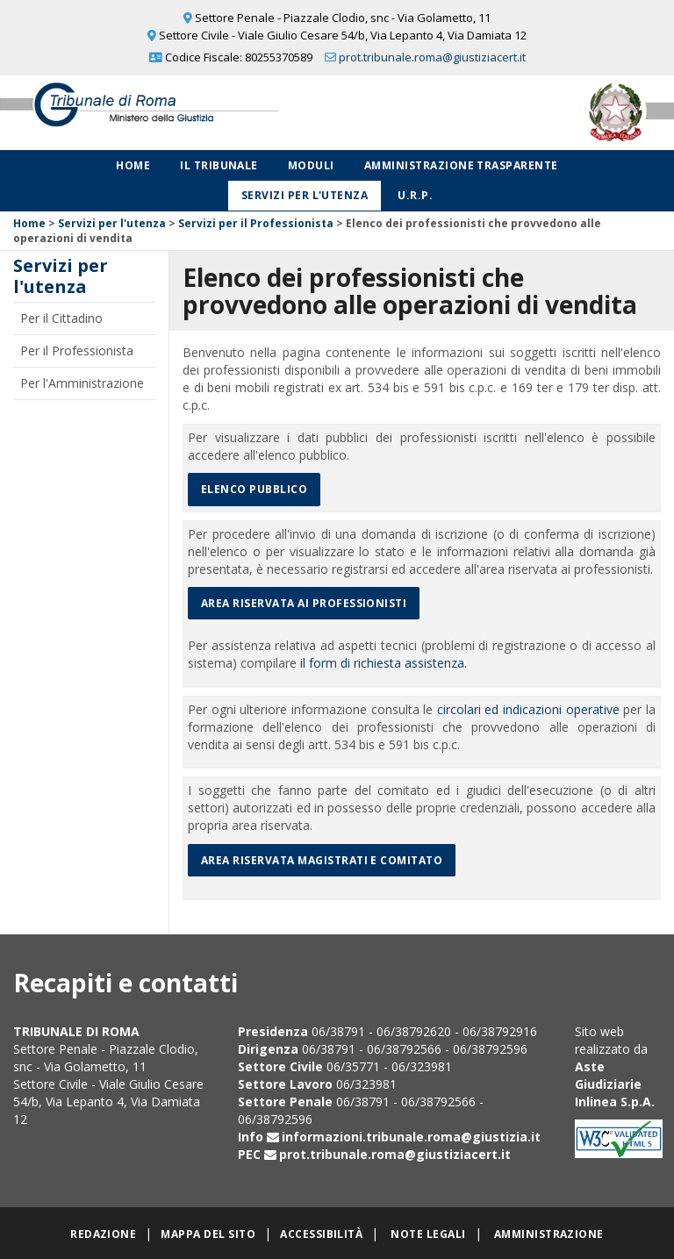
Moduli (311, 165)
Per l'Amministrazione (82, 383)
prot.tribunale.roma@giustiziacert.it (432, 57)
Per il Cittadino (61, 318)
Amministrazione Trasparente (461, 165)
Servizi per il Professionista (255, 223)
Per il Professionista (76, 350)
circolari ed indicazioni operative (528, 709)
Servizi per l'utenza (305, 195)
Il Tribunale (219, 165)
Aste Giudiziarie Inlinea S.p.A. (615, 1084)
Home (133, 165)
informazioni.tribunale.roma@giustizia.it (411, 1136)
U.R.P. (415, 195)
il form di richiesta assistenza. (383, 663)
